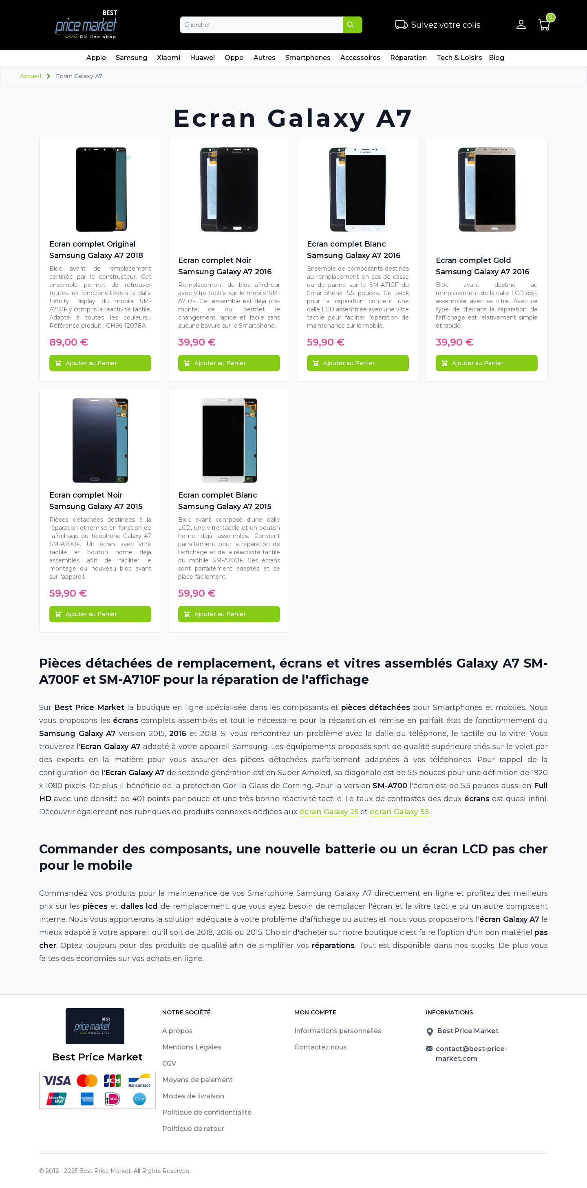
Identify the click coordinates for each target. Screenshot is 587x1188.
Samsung (131, 60)
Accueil (30, 76)
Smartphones (308, 60)
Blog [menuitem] (496, 58)
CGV (169, 1063)
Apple (96, 60)
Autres (264, 60)
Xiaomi (168, 60)
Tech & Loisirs (459, 60)
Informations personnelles (338, 1031)
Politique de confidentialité (207, 1112)
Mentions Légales (191, 1047)
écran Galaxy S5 (399, 811)
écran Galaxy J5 (329, 811)
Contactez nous (320, 1047)
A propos (177, 1031)
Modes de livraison (193, 1096)
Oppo (234, 60)
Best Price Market (105, 1171)
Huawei (202, 60)
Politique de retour (193, 1129)
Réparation (408, 60)
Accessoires (360, 60)
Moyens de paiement (197, 1080)
